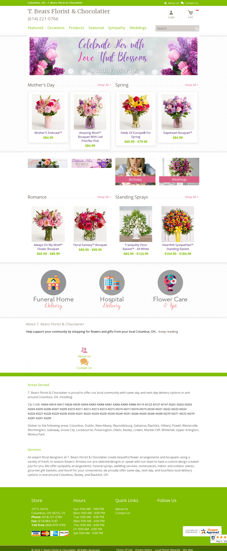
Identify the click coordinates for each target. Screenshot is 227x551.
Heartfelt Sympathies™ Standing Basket (177, 244)
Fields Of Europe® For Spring (135, 135)
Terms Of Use (124, 547)
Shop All (104, 85)
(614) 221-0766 (43, 19)
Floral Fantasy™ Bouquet (90, 242)
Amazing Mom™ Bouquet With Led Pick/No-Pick (90, 135)
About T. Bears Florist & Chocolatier (55, 321)
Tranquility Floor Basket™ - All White (135, 244)
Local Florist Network (167, 547)
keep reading (168, 329)
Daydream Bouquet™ (177, 133)
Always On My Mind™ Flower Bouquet (47, 244)
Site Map (188, 547)
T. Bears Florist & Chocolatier (69, 11)
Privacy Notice (143, 547)
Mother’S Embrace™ (47, 133)
